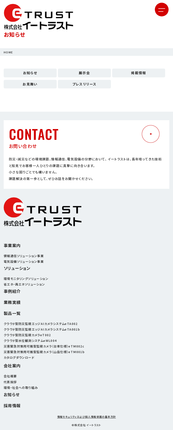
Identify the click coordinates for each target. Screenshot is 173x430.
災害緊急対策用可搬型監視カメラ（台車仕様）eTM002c (44, 346)
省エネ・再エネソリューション (24, 284)
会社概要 (10, 376)
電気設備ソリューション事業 (24, 261)
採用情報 (12, 405)
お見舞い (30, 84)
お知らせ (30, 72)
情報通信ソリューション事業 (24, 256)
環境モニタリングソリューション (26, 279)
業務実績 (12, 302)
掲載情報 (138, 72)
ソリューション (17, 268)
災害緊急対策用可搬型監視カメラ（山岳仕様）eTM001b (44, 352)
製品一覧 (12, 313)
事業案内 (12, 245)
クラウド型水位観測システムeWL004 (30, 341)
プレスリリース (84, 84)
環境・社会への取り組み (21, 388)
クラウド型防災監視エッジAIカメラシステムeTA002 (41, 324)
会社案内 (12, 365)
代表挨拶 (10, 382)
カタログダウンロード (19, 357)
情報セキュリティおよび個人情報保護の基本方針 (86, 417)
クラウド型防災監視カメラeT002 (27, 335)
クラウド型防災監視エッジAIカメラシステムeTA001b (42, 329)
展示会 (84, 72)
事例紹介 (12, 291)
